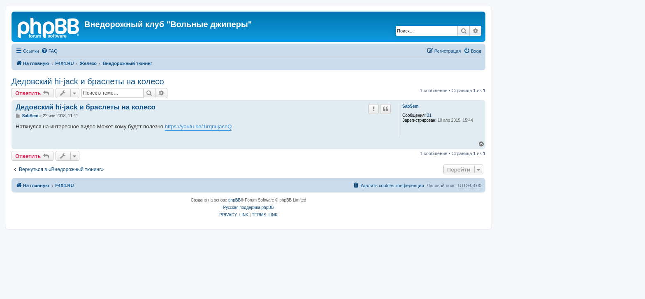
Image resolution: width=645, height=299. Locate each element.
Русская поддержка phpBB (248, 207)
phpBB (234, 200)
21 (429, 115)
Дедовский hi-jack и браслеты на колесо (88, 81)
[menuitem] (49, 51)
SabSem (410, 106)
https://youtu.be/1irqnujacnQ (198, 126)
